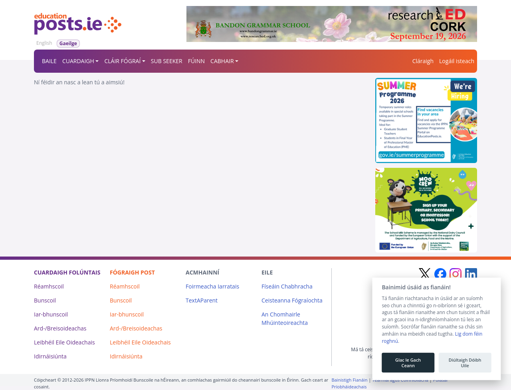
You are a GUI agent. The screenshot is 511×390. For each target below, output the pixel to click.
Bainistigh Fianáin (349, 380)
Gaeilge (68, 43)
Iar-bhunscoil (51, 314)
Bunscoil (45, 300)
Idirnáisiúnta (50, 356)
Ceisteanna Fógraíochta (292, 300)
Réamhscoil (49, 286)
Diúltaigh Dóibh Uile (464, 363)
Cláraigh (423, 61)
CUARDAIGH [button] (78, 61)
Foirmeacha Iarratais (212, 286)
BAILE (49, 61)
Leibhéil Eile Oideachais (64, 342)
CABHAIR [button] (222, 61)
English (44, 43)
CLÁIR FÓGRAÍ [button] (122, 61)
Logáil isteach (456, 61)
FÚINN (196, 61)
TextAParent (202, 300)
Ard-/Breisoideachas (60, 328)
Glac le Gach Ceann (408, 363)
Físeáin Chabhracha (287, 286)
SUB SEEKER (166, 61)
